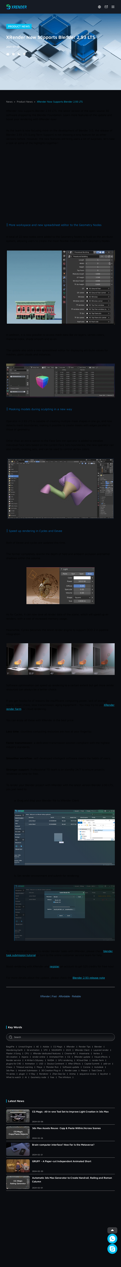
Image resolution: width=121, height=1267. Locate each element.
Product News (25, 101)
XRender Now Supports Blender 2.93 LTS (60, 101)
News (9, 101)
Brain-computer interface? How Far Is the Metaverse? (63, 1144)
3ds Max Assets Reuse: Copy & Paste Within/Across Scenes (66, 1128)
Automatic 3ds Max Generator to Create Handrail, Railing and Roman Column (72, 1179)
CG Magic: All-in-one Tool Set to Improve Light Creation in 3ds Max (70, 1111)
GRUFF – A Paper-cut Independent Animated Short (61, 1161)
